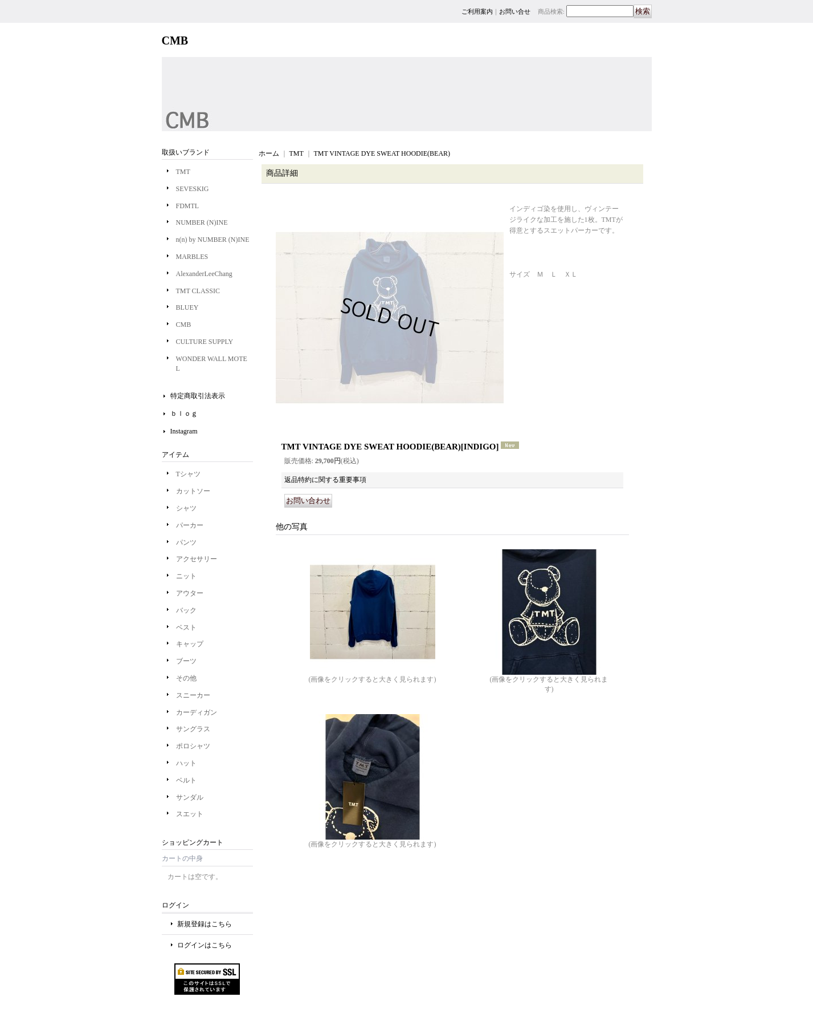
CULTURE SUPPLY (205, 342)
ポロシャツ (193, 746)
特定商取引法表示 (197, 396)
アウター (189, 593)
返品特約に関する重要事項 (325, 480)
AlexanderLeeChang (204, 274)
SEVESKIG (192, 189)
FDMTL (187, 206)
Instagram (184, 431)
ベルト (186, 780)
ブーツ (186, 661)
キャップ (189, 644)
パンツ (186, 542)
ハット (186, 763)
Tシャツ (188, 474)
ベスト (186, 627)
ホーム (269, 153)
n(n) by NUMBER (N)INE (213, 240)
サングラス (193, 729)
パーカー (189, 525)
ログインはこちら (204, 945)
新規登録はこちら (204, 924)
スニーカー (193, 695)
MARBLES (192, 257)
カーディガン (196, 712)
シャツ (186, 508)
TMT (183, 172)
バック (186, 610)
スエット (189, 814)
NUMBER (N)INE (202, 222)
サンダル (189, 797)
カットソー (193, 491)
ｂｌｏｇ (184, 414)
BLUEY (187, 307)
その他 (186, 678)
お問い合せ (514, 11)
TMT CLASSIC (198, 291)
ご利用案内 (477, 11)
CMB (183, 325)
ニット (186, 576)
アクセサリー (196, 559)
